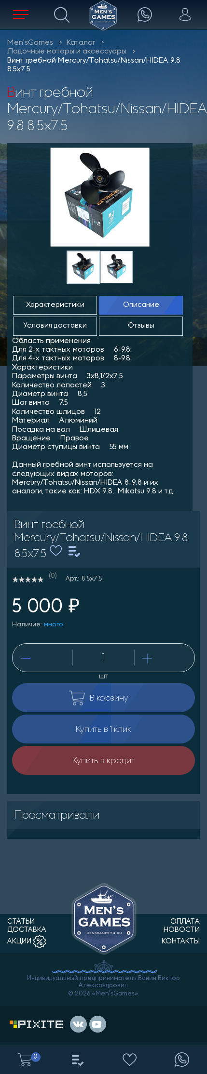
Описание (141, 305)
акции (26, 942)
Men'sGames (30, 43)
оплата (185, 922)
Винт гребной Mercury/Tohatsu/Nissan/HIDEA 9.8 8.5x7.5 (93, 65)
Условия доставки (55, 326)
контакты (181, 942)
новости (182, 930)
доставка (26, 930)
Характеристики (55, 305)
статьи (21, 922)
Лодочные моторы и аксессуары (66, 51)
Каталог (81, 43)
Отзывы (141, 326)
